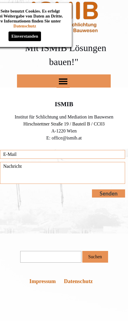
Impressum (42, 281)
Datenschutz (78, 281)
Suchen (95, 256)
